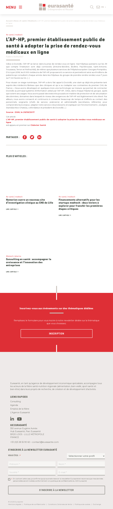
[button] (92, 7)
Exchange (97, 504)
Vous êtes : (14, 455)
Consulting (15, 401)
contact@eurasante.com (45, 442)
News (16, 21)
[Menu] (14, 7)
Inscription (56, 333)
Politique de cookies (82, 504)
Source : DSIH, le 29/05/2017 (20, 112)
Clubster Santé (38, 125)
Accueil (9, 21)
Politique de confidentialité (34, 504)
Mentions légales (14, 504)
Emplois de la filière (19, 409)
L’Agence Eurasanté (20, 412)
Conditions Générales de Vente (60, 504)
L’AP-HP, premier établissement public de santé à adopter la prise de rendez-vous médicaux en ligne (55, 120)
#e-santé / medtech (14, 34)
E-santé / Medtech (28, 21)
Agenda (14, 405)
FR (103, 7)
